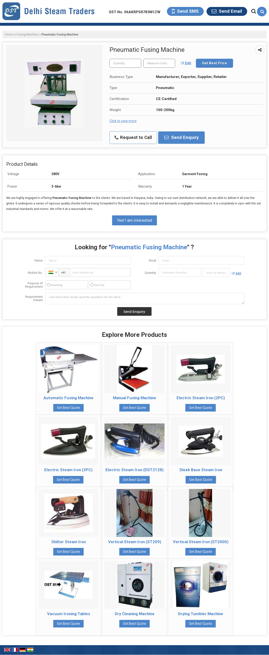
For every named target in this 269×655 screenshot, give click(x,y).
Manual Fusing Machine (134, 397)
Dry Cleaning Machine (134, 613)
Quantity (150, 273)
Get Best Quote (68, 408)
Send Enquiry (181, 137)
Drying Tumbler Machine (200, 613)
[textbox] (159, 63)
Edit (186, 63)
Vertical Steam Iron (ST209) (134, 541)
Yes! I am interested (134, 220)
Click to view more (123, 121)
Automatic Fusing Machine (68, 397)
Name (39, 260)
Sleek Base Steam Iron (200, 469)
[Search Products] (253, 11)
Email (152, 260)
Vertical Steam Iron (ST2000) (200, 541)
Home (9, 34)
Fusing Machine (27, 34)
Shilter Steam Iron (68, 541)
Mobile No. (35, 273)
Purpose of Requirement (34, 285)
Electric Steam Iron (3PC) (68, 469)
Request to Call (133, 137)
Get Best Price (214, 63)
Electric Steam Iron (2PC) (201, 397)
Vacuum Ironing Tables (68, 613)
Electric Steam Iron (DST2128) (134, 469)
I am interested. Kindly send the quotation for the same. (144, 298)
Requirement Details (34, 298)
